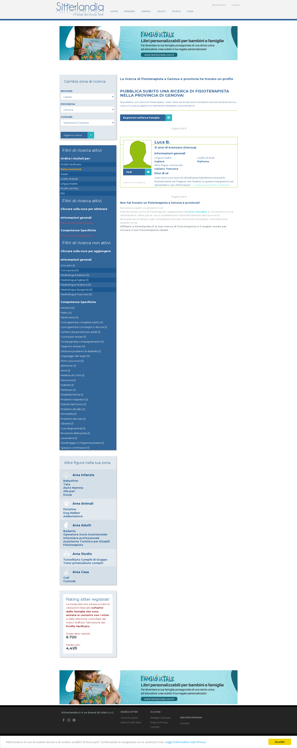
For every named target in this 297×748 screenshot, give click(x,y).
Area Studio (82, 554)
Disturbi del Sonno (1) (73, 404)
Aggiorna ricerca (79, 135)
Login (235, 5)
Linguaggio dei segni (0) (75, 355)
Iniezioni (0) (67, 307)
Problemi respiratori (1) (74, 399)
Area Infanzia (83, 475)
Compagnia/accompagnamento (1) (82, 341)
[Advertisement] (179, 227)
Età (63, 193)
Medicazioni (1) (69, 317)
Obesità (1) (67, 423)
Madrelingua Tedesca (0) (76, 284)
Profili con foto (70, 188)
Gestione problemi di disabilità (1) (81, 351)
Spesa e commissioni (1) (75, 447)
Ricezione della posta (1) (75, 433)
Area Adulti (82, 525)
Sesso (64, 174)
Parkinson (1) (68, 389)
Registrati (219, 5)
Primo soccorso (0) (72, 360)
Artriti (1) (65, 370)
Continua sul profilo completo (211, 184)
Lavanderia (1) (69, 438)
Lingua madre (69, 183)
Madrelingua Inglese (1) (74, 279)
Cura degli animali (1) (73, 428)
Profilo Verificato (71, 164)
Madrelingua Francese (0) (76, 294)
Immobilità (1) (69, 413)
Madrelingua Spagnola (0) (76, 289)
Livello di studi (69, 178)
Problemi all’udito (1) (73, 409)
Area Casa (81, 572)
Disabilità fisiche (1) (72, 394)
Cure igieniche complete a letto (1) (82, 322)
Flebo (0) (66, 312)
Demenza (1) (68, 380)
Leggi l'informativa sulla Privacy (185, 742)
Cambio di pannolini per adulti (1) (80, 331)
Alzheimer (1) (68, 365)
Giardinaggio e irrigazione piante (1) (82, 442)
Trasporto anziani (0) (73, 346)
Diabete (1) (67, 384)
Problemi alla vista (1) (73, 418)
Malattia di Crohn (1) (72, 375)
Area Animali (83, 503)
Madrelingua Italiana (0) (75, 275)
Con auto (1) (68, 265)
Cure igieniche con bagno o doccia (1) (84, 327)
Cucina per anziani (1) (73, 336)
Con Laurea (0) (70, 270)
